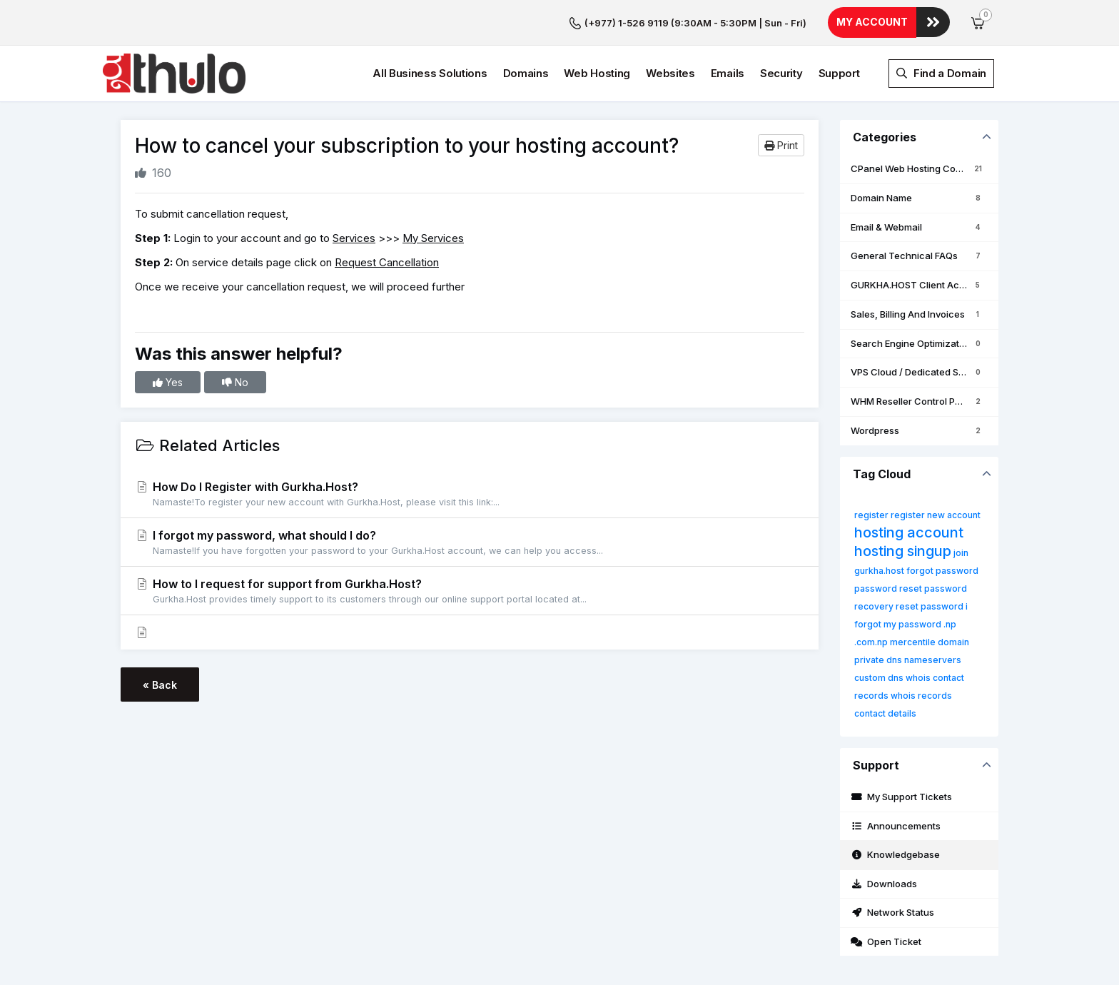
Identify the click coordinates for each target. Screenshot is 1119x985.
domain (953, 642)
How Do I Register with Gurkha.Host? (469, 494)
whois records (921, 695)
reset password (929, 606)
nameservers (932, 660)
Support (839, 73)
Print (781, 145)
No (235, 382)
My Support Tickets (901, 796)
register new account (936, 515)
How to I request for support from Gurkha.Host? (469, 591)
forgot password (942, 570)
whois (918, 677)
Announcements (896, 826)
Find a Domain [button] (941, 73)
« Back (160, 685)
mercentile (913, 642)
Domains (526, 73)
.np (949, 624)
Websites (670, 73)
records (871, 695)
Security (781, 73)
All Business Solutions (430, 73)
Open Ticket (886, 941)
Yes (168, 382)
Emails (727, 73)
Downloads (884, 883)
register (871, 515)
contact (948, 677)
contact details (885, 713)
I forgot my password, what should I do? (469, 542)
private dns (878, 660)
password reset (888, 588)
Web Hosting (597, 73)
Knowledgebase (895, 854)
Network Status (892, 912)
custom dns (878, 677)
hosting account (908, 532)
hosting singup (902, 551)
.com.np (871, 642)
